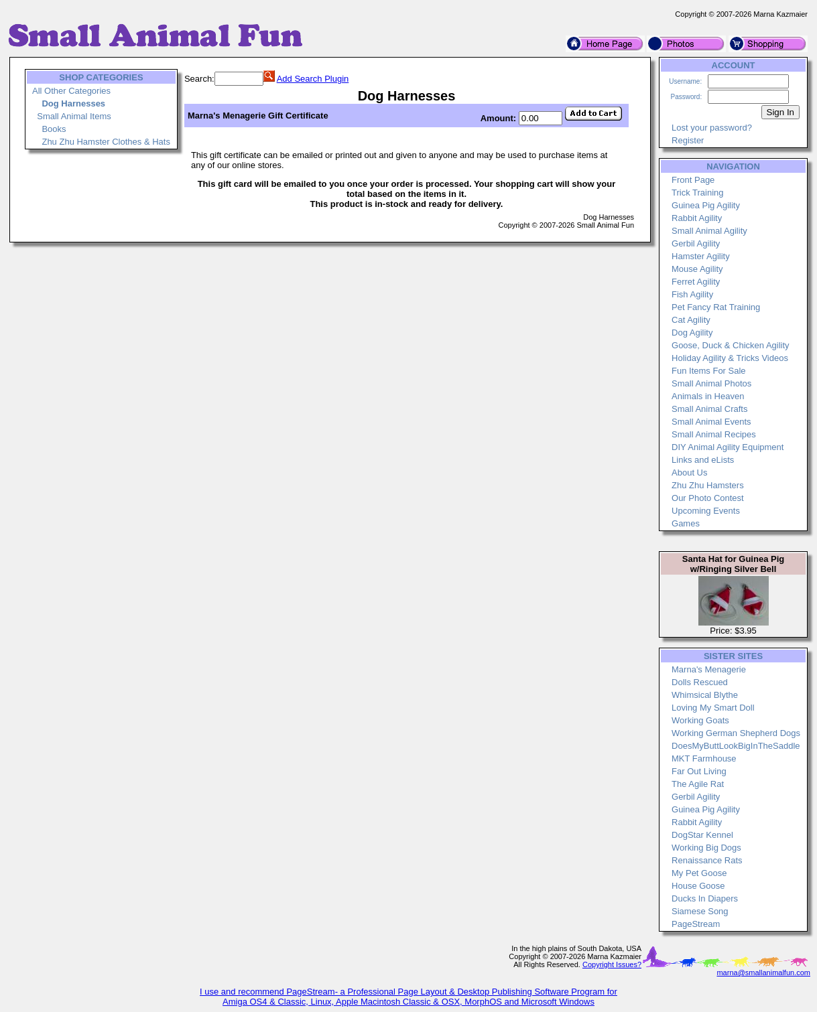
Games (686, 523)
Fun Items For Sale (709, 371)
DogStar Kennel (702, 835)
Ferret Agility (696, 282)
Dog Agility (692, 333)
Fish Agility (692, 294)
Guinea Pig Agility (706, 205)
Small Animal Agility (709, 231)
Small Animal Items (74, 116)
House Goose (698, 886)
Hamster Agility (701, 256)
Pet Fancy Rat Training (716, 307)
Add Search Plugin (313, 79)
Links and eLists (703, 460)
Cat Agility (691, 320)
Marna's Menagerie (709, 669)
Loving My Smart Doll (713, 708)
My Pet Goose (699, 873)
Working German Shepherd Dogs (736, 733)
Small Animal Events (711, 422)
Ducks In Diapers (705, 898)
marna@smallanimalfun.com (763, 972)
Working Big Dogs (706, 848)
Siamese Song (700, 911)
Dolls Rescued (700, 682)
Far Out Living (699, 771)
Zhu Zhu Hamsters (708, 485)
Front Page (693, 180)
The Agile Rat (698, 784)
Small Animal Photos (711, 383)
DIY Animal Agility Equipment (727, 447)
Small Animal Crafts (709, 409)
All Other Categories (71, 91)
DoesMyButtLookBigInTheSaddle (736, 746)
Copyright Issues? (611, 964)
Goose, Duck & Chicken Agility (731, 345)
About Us (689, 472)
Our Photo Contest (708, 498)
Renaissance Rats (707, 860)
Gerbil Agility (696, 243)
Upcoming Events (706, 511)
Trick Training (698, 193)
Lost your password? (712, 128)
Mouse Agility (697, 269)
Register (688, 140)
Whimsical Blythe (705, 695)
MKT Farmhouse (704, 758)
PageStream (696, 924)
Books (54, 129)
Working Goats (700, 720)
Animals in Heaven (708, 396)
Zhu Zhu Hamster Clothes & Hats (106, 142)
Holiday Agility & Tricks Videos (730, 358)
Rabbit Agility (697, 218)
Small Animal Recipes (714, 434)
